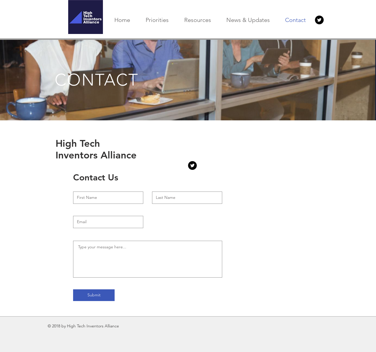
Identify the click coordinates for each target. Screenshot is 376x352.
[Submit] (94, 295)
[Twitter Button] (319, 20)
